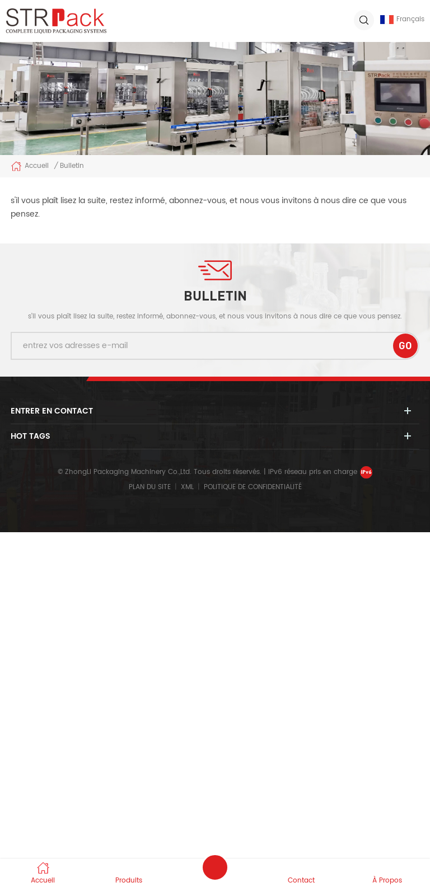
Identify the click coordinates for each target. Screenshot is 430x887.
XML (187, 487)
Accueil (30, 166)
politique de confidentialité (253, 487)
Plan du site (150, 487)
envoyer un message (215, 867)
